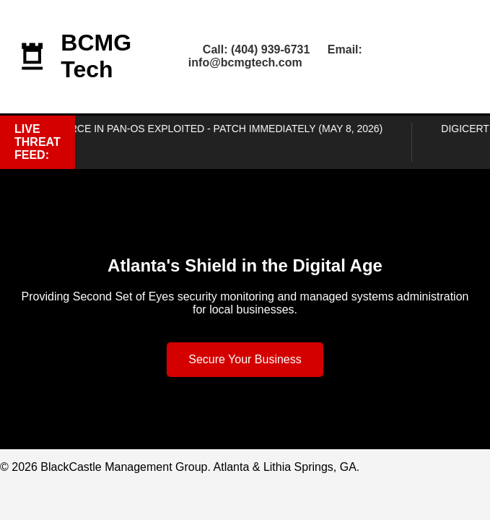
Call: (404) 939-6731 (256, 49)
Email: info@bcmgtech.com (275, 56)
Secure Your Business (245, 359)
